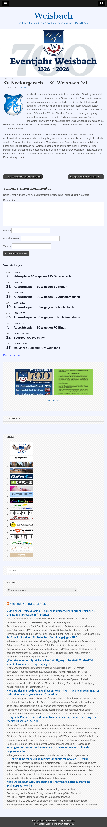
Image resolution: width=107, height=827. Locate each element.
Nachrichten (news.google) (29, 604)
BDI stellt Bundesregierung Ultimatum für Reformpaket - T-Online (48, 758)
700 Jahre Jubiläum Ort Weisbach (37, 348)
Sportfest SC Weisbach (30, 337)
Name (7, 230)
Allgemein (8, 79)
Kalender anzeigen (12, 355)
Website (7, 246)
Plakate (53, 401)
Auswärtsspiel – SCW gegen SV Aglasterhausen (47, 296)
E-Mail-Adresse (11, 238)
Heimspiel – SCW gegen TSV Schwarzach (42, 276)
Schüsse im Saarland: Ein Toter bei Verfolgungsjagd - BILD (42, 637)
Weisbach (53, 16)
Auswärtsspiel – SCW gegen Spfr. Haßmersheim (47, 317)
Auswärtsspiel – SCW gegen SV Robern (41, 286)
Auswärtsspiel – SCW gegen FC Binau (40, 327)
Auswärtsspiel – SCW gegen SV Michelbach (44, 307)
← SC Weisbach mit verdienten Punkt (22, 176)
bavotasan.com (66, 824)
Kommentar (9, 200)
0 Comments (21, 87)
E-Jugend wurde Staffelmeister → (86, 176)
